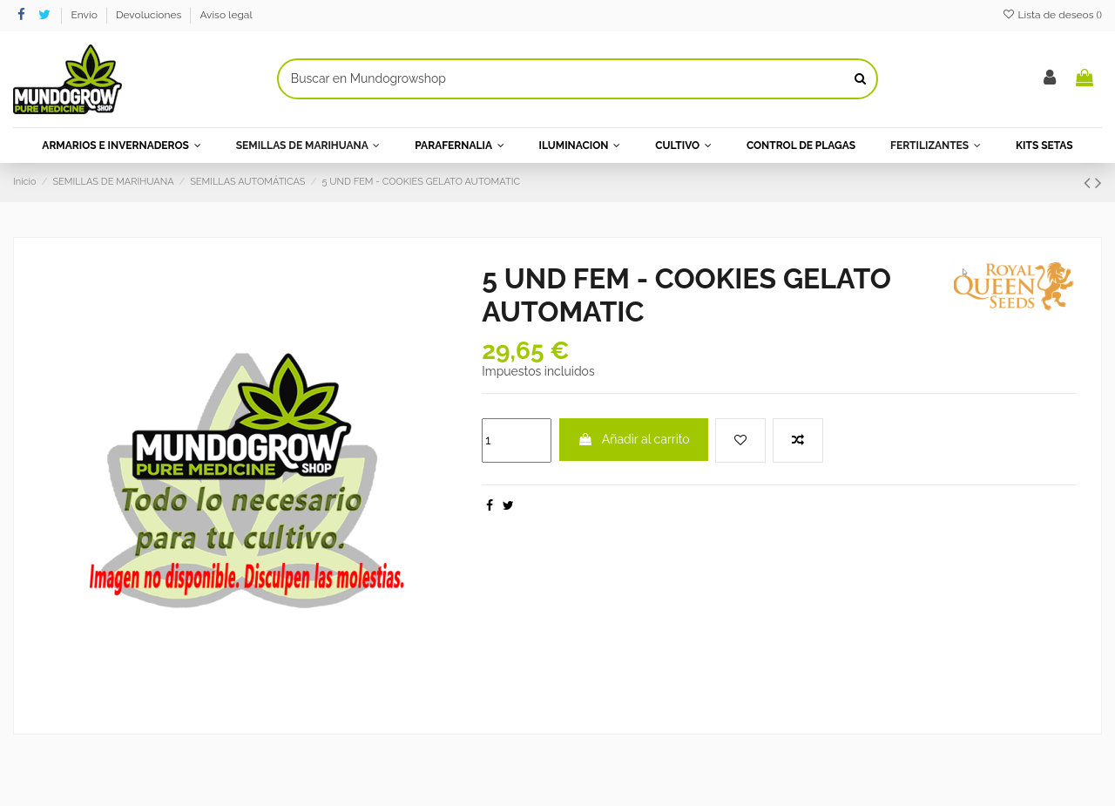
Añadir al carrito (634, 439)
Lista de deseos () (1052, 15)
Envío (85, 15)
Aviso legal (225, 15)
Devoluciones (150, 15)
